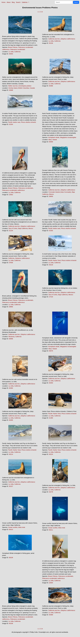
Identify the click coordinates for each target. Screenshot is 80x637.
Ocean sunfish (12, 527)
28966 (11, 307)
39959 (51, 196)
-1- (38, 12)
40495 (11, 420)
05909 (51, 142)
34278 (51, 492)
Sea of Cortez (12, 228)
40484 (11, 388)
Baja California (23, 228)
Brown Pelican (12, 47)
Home (3, 2)
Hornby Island (12, 88)
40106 (11, 623)
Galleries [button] (25, 2)
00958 (11, 339)
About (9, 2)
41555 (51, 230)
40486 (51, 86)
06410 (11, 529)
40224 (51, 454)
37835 (11, 262)
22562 (11, 194)
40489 (51, 615)
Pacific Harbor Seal (54, 260)
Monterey (11, 336)
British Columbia (23, 88)
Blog (13, 2)
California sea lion (54, 39)
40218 (51, 265)
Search (18, 2)
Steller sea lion (13, 86)
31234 (11, 230)
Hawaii (54, 139)
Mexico (51, 194)
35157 (11, 486)
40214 (11, 454)
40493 (51, 383)
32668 (11, 90)
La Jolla (10, 51)
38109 (11, 557)
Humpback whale (53, 137)
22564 (51, 583)
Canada (32, 88)
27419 (51, 297)
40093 (11, 54)
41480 (51, 418)
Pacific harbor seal (14, 122)
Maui (50, 139)
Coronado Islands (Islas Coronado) (59, 192)
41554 (11, 124)
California (17, 51)
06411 (51, 530)
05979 (51, 351)
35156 (51, 43)
